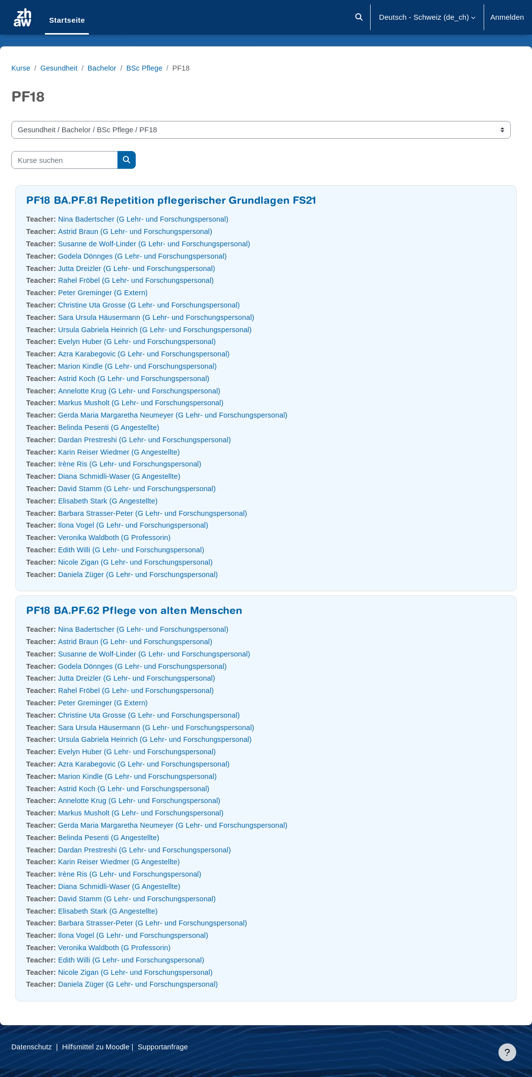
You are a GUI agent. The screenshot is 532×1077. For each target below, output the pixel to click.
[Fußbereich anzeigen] (507, 1052)
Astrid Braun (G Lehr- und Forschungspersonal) (162, 231)
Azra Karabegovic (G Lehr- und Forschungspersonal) (171, 353)
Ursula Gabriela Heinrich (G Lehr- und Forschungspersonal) (183, 329)
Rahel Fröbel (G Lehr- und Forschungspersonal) (163, 280)
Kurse (45, 68)
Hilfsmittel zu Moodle (122, 1046)
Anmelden (507, 17)
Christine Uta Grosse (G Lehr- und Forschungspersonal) (176, 305)
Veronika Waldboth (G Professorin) (141, 537)
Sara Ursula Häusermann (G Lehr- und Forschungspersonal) (184, 317)
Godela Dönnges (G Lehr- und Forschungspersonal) (170, 256)
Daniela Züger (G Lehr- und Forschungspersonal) (165, 574)
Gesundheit (84, 68)
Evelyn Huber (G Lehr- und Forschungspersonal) (164, 341)
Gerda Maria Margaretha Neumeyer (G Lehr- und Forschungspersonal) (201, 415)
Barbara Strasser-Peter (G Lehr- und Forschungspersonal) (180, 513)
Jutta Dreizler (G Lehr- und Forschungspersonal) (164, 268)
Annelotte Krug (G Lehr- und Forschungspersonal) (167, 390)
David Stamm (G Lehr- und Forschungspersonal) (164, 488)
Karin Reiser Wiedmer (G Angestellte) (146, 452)
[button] (359, 17)
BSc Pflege (171, 68)
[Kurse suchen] (88, 160)
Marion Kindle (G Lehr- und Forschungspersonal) (165, 366)
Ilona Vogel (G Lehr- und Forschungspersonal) (160, 525)
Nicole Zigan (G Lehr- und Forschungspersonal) (163, 562)
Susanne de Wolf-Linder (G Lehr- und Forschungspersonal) (182, 243)
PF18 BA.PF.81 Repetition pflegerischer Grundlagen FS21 (195, 201)
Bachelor (128, 68)
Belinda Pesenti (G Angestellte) (135, 427)
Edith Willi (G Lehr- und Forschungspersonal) (158, 549)
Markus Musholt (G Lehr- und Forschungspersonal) (168, 402)
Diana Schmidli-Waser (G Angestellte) (146, 476)
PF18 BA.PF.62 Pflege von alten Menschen (158, 612)
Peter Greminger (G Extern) (129, 292)
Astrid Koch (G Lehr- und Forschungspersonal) (161, 378)
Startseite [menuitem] (67, 20)
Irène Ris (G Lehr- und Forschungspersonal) (157, 464)
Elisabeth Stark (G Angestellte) (134, 501)
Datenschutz (56, 1046)
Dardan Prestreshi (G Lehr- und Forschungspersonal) (172, 439)
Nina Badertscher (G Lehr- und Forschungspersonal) (171, 219)
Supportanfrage (191, 1046)
